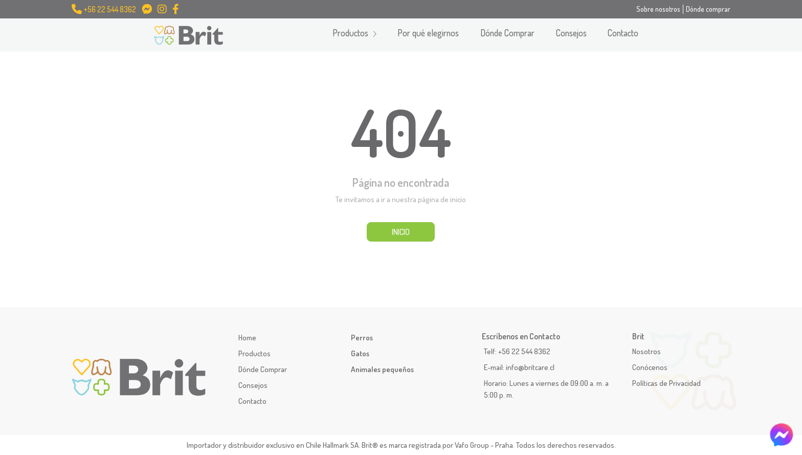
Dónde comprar (708, 8)
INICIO (401, 232)
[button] (354, 35)
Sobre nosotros (658, 8)
